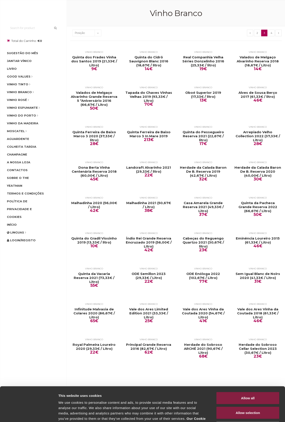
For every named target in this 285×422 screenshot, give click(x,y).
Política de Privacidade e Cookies (19, 209)
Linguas (15, 232)
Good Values (19, 76)
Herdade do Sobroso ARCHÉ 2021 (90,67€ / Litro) (203, 349)
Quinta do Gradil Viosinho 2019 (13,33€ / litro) (94, 240)
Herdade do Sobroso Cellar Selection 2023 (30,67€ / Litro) (258, 349)
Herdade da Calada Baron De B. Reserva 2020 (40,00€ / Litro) (257, 172)
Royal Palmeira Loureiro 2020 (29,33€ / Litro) (94, 347)
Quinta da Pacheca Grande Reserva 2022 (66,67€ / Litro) (257, 207)
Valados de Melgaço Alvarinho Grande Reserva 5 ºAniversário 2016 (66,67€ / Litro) (94, 99)
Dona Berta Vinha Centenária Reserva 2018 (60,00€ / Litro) (94, 172)
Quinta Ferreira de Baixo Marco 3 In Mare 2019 (149, 134)
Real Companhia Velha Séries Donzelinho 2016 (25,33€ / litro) (203, 61)
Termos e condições (25, 193)
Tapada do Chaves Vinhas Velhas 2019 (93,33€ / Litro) (148, 97)
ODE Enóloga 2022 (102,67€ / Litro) (203, 276)
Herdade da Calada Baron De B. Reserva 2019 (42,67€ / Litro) (203, 172)
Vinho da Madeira (22, 123)
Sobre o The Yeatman (18, 181)
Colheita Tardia (21, 146)
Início (12, 224)
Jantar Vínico (19, 61)
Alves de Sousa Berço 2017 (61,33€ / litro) (257, 95)
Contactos (17, 170)
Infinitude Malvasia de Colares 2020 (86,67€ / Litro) (94, 313)
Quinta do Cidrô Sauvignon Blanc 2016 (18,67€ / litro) (148, 61)
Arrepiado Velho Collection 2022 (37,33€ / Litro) (258, 136)
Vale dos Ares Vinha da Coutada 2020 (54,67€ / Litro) (203, 313)
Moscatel (16, 131)
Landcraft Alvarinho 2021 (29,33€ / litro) (148, 170)
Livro (12, 68)
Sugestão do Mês (22, 53)
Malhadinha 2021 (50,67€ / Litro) (148, 205)
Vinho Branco (19, 92)
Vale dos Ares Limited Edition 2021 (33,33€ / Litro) (148, 313)
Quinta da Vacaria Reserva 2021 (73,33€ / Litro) (94, 278)
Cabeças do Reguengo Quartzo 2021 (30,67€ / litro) (203, 242)
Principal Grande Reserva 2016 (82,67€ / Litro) (148, 347)
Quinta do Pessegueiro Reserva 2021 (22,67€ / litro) (203, 136)
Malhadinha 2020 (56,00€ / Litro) (94, 205)
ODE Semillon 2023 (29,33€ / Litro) (149, 276)
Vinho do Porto (21, 115)
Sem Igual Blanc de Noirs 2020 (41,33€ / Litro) (258, 276)
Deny (248, 393)
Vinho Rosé (17, 100)
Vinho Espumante (22, 107)
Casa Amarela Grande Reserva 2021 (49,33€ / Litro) (203, 207)
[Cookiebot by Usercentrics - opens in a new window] (28, 413)
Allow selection (248, 378)
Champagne (17, 154)
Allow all (248, 363)
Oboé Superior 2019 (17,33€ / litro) (203, 95)
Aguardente (18, 139)
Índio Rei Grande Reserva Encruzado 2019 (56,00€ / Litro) (149, 242)
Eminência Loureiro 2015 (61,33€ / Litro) (258, 240)
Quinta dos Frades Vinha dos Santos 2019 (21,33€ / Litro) (94, 61)
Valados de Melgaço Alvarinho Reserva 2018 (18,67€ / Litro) (258, 61)
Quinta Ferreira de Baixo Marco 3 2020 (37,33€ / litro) (94, 136)
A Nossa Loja (18, 162)
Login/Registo (21, 240)
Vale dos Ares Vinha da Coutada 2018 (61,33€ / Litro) (258, 313)
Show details (233, 413)
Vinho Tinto (17, 84)
